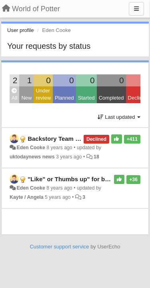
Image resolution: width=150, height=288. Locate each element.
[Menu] (136, 9)
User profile (20, 30)
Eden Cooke (30, 147)
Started (86, 98)
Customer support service (59, 247)
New (26, 98)
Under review (43, 94)
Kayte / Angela (27, 197)
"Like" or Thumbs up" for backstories (81, 179)
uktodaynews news (32, 157)
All (14, 94)
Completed (111, 98)
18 (96, 157)
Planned (64, 98)
